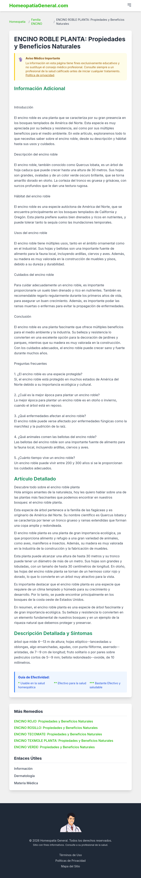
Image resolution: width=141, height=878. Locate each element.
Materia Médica (26, 783)
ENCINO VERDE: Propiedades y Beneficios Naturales (54, 747)
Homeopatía (17, 21)
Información (23, 769)
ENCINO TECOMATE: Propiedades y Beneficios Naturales (58, 734)
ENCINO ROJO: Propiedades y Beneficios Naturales (53, 721)
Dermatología (24, 776)
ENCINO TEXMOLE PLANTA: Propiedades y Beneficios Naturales (63, 741)
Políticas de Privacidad (70, 860)
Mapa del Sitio (70, 866)
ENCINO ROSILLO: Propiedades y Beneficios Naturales (56, 728)
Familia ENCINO (36, 21)
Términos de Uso (70, 855)
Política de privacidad (40, 75)
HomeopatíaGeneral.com (38, 5)
